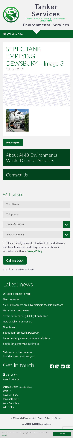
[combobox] (36, 224)
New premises (11, 299)
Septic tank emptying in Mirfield (21, 344)
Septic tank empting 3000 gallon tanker (25, 316)
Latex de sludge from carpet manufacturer (27, 338)
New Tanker (10, 327)
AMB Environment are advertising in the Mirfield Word (33, 305)
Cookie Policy (44, 418)
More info (4, 435)
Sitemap (58, 418)
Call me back (14, 260)
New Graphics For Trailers (17, 321)
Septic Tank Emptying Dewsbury (21, 332)
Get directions (25, 387)
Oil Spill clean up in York (16, 294)
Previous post (13, 142)
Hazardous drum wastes (17, 310)
